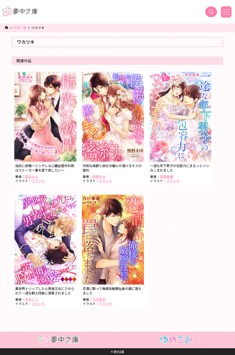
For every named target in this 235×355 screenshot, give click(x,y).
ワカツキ (38, 180)
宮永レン (31, 299)
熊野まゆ (99, 176)
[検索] (211, 12)
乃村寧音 (99, 299)
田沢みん (31, 176)
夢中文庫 (119, 351)
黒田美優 (166, 176)
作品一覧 (19, 27)
